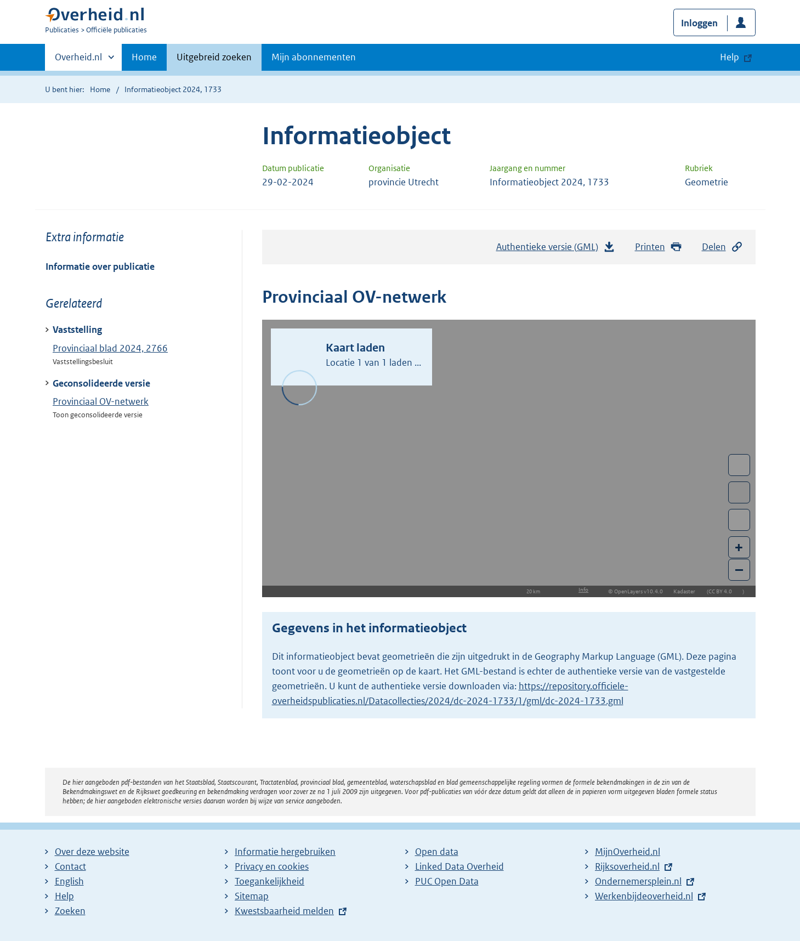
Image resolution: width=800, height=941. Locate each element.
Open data (436, 852)
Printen (659, 247)
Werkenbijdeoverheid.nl (644, 896)
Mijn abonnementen (313, 57)
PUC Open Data (447, 881)
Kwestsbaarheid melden (284, 911)
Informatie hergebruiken (285, 852)
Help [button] (729, 57)
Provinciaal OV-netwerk (101, 401)
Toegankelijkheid (269, 881)
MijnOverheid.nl (627, 852)
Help (64, 896)
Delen (723, 247)
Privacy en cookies (272, 866)
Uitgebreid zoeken (214, 57)
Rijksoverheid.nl (627, 866)
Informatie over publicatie (100, 266)
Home (144, 57)
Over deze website (92, 852)
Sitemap (252, 896)
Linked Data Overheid (459, 866)
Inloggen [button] (699, 23)
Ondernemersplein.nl (638, 881)
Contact (70, 866)
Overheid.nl (78, 60)
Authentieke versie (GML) (556, 249)
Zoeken (70, 911)
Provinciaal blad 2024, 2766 (110, 348)
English (69, 881)
